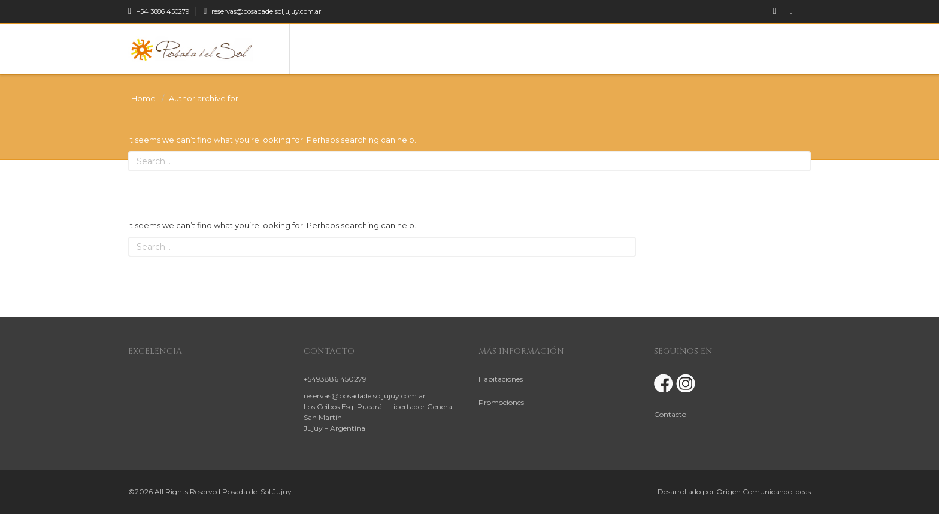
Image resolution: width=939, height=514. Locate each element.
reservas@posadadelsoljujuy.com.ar (262, 11)
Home (143, 98)
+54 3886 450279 (158, 11)
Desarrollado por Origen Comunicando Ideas (734, 491)
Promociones (501, 402)
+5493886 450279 (335, 378)
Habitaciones (500, 378)
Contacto (670, 414)
